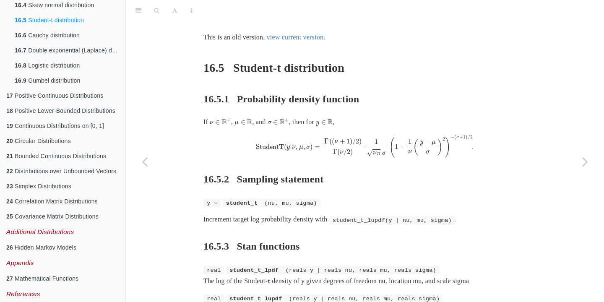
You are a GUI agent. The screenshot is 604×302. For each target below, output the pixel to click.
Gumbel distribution (48, 80)
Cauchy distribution (47, 35)
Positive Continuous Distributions (54, 95)
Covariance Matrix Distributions (52, 216)
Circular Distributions (38, 141)
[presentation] (220, 100)
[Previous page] (145, 161)
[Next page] (585, 161)
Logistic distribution (47, 65)
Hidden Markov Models (41, 247)
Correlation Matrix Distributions (52, 201)
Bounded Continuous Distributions (56, 156)
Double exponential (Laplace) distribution (70, 50)
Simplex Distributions (38, 186)
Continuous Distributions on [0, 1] (55, 125)
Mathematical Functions (42, 278)
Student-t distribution (49, 20)
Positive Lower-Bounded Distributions (60, 110)
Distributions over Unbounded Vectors (61, 171)
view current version (295, 16)
